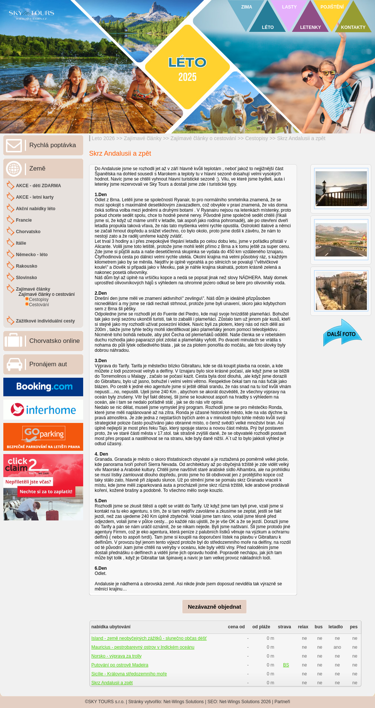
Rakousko (26, 266)
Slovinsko (26, 277)
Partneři (282, 701)
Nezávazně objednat (214, 606)
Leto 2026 (103, 138)
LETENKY (310, 27)
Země (37, 168)
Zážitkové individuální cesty (45, 321)
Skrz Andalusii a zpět (301, 138)
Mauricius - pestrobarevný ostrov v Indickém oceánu (142, 647)
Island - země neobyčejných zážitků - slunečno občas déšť (149, 638)
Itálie (21, 243)
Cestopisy (256, 138)
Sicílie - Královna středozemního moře (129, 673)
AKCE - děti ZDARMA (38, 185)
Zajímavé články (143, 138)
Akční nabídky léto (35, 208)
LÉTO (268, 27)
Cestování (39, 304)
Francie (24, 220)
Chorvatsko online (54, 340)
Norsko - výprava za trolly (116, 656)
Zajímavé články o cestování (203, 138)
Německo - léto (32, 254)
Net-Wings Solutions (183, 701)
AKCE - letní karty (34, 197)
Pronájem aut (48, 364)
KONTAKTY (353, 27)
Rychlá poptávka (52, 145)
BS (286, 665)
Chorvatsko (28, 231)
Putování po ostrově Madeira (119, 665)
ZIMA (246, 7)
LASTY (289, 7)
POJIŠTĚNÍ (332, 7)
